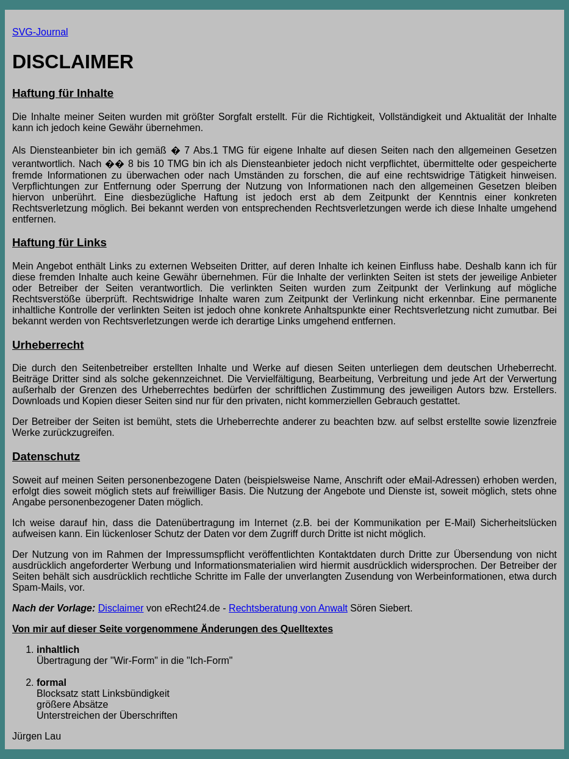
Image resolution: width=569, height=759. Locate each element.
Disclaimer (121, 608)
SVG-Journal (40, 32)
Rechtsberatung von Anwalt (288, 608)
